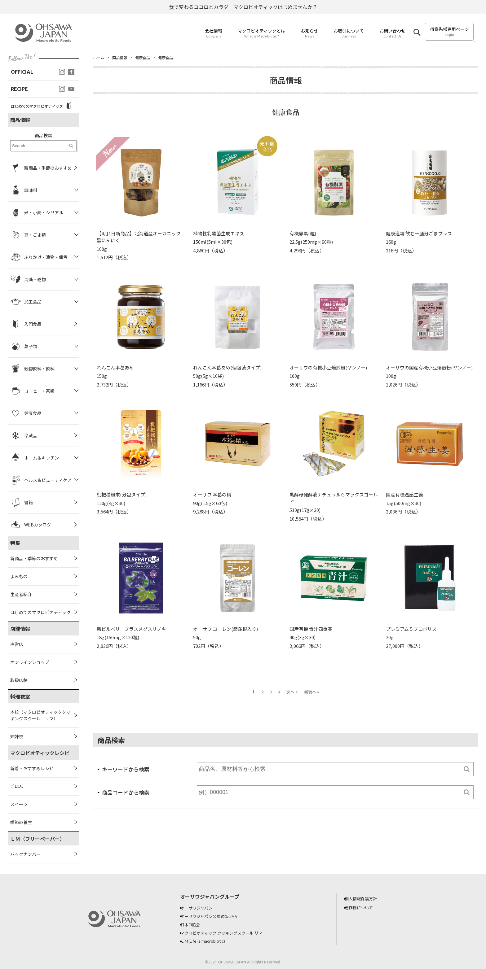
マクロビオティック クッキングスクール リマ (228, 932)
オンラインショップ (29, 662)
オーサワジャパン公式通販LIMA (215, 916)
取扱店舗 (19, 680)
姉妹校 (16, 736)
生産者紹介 (21, 594)
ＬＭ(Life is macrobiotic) (209, 940)
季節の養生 (21, 822)
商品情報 (122, 58)
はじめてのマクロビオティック (40, 612)
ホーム (99, 58)
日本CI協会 (194, 924)
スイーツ (19, 804)
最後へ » (311, 692)
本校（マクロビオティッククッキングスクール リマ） (40, 715)
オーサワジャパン (201, 908)
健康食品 (148, 58)
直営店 (16, 644)
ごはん (16, 786)
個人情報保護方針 (365, 898)
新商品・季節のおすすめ (34, 558)
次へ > (292, 692)
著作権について (363, 907)
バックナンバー (25, 854)
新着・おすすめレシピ (32, 768)
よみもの (19, 576)
